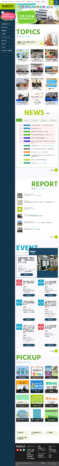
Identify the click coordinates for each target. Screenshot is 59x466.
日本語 (43, 1)
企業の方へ (23, 1)
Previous (47, 23)
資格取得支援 (40, 455)
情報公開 (43, 463)
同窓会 (50, 455)
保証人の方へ (12, 1)
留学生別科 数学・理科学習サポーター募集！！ (40, 131)
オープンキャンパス (6, 37)
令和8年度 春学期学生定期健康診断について (39, 138)
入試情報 (3, 34)
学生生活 (3, 44)
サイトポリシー (53, 464)
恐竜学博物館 (30, 456)
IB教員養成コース (41, 457)
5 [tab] (53, 23)
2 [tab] (49, 23)
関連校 (50, 457)
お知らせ (25, 120)
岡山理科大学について (6, 24)
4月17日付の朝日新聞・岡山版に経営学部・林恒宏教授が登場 (42, 148)
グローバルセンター (42, 453)
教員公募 (29, 453)
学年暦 (50, 448)
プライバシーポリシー (52, 463)
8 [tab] (56, 23)
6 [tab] (54, 23)
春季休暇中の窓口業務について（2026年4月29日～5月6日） (42, 125)
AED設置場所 (37, 1)
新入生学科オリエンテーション (39, 163)
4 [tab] (52, 23)
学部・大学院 (4, 27)
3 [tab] (51, 23)
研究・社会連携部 (30, 458)
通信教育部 (4, 30)
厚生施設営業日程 (52, 450)
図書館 (39, 446)
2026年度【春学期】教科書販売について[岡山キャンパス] (41, 134)
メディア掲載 (34, 120)
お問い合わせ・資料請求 (7, 50)
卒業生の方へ (18, 1)
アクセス (3, 47)
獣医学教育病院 (30, 455)
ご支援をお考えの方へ (30, 1)
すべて (19, 120)
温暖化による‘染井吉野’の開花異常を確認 (38, 159)
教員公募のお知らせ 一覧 (35, 128)
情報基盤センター (41, 448)
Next (57, 23)
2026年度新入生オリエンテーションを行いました (43, 145)
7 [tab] (55, 23)
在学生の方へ (6, 1)
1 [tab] (48, 23)
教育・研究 (4, 40)
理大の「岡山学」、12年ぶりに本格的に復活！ (39, 152)
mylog (2, 1)
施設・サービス (52, 446)
